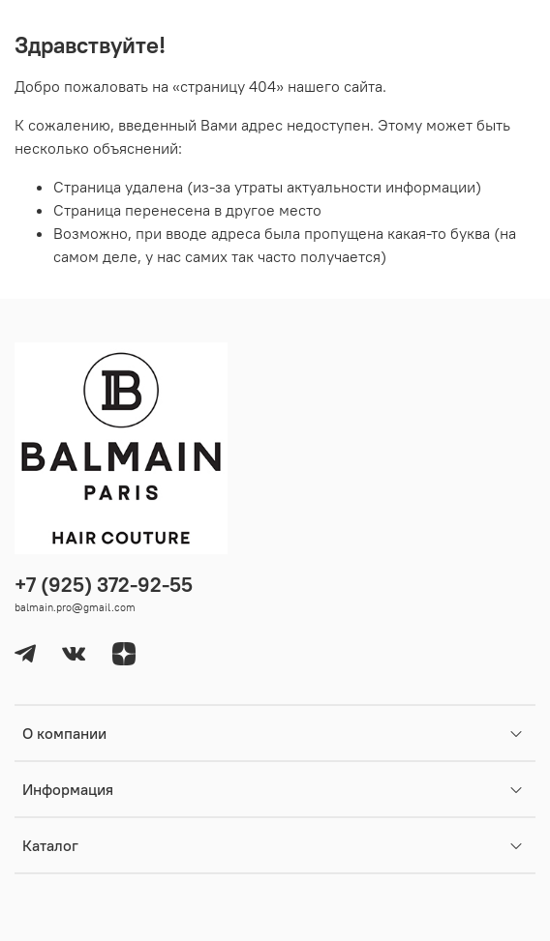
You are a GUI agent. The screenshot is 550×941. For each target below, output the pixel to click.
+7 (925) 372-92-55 (104, 585)
